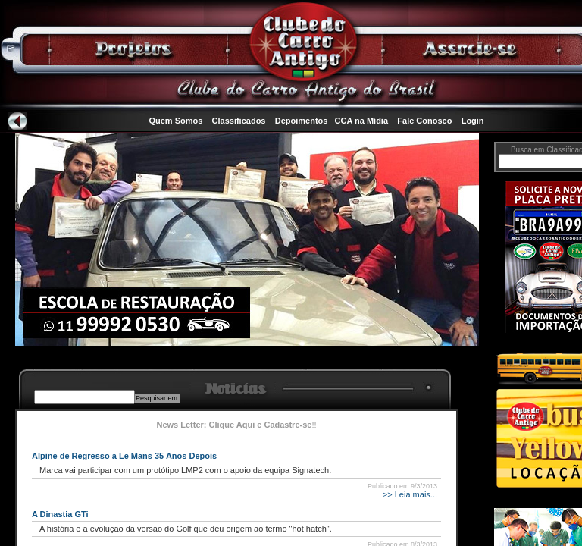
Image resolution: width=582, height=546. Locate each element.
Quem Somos (175, 120)
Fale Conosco (424, 120)
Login (473, 120)
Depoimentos (301, 120)
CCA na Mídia (362, 120)
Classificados (239, 120)
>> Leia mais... (408, 494)
